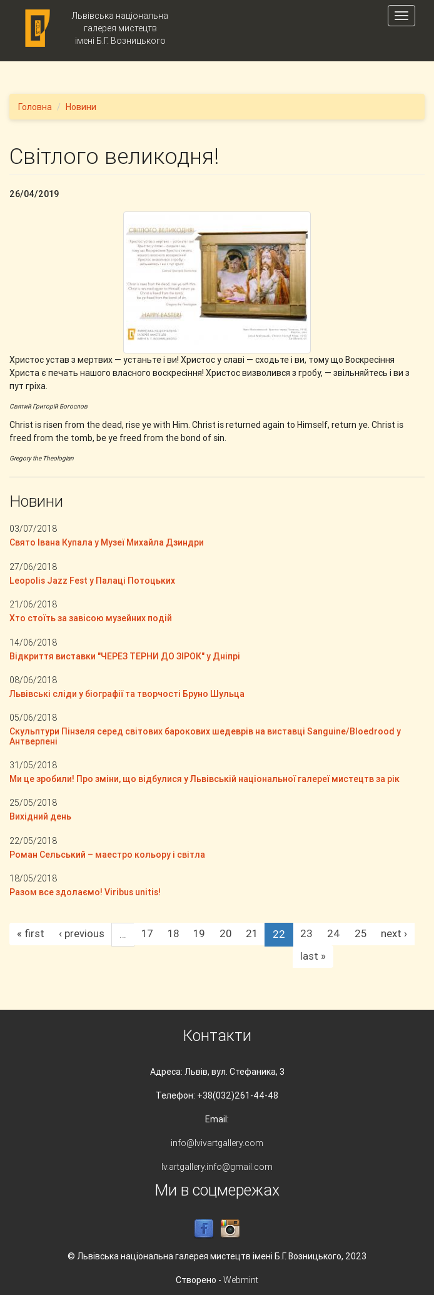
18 (173, 933)
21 (252, 933)
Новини (81, 107)
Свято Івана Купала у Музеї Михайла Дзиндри (106, 542)
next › (394, 933)
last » (313, 956)
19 (199, 933)
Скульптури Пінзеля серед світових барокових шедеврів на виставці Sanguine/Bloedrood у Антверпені (205, 736)
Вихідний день (40, 816)
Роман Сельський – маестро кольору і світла (107, 854)
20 (225, 933)
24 (333, 933)
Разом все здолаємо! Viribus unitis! (85, 892)
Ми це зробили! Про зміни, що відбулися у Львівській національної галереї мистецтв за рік (204, 779)
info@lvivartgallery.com (217, 1143)
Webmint (240, 1280)
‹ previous (81, 933)
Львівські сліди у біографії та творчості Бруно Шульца (127, 693)
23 (306, 933)
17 (147, 933)
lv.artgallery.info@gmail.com (217, 1166)
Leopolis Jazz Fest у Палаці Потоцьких (92, 580)
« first (30, 933)
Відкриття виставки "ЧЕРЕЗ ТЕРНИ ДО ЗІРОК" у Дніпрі (124, 656)
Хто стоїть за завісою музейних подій (90, 618)
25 (360, 933)
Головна (35, 107)
